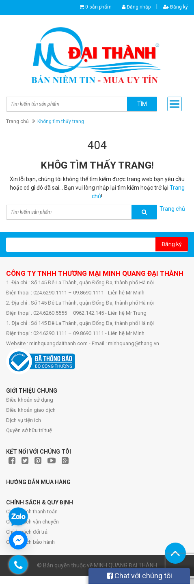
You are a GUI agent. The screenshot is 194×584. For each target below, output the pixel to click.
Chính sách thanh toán (32, 511)
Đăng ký (175, 7)
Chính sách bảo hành (30, 542)
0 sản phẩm (98, 7)
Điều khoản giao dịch (31, 410)
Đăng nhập (136, 7)
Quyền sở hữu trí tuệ (29, 430)
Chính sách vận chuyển (32, 522)
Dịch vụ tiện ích (23, 420)
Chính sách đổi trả (26, 532)
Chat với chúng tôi (139, 575)
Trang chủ (17, 121)
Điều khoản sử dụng (29, 400)
